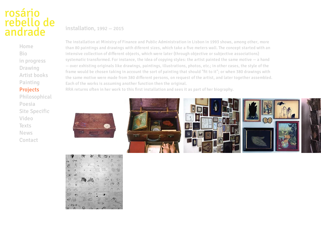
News (25, 132)
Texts (25, 125)
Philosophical (35, 96)
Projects (29, 89)
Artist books (33, 75)
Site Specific (34, 111)
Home (26, 46)
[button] (94, 125)
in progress (32, 60)
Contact (28, 140)
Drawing (29, 68)
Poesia (27, 104)
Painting (29, 82)
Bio (23, 53)
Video (26, 118)
